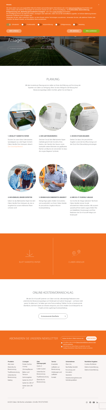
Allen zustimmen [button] (91, 31)
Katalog (10, 380)
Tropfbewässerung (14, 372)
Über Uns (69, 364)
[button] (98, 4)
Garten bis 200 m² (28, 383)
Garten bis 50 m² (27, 380)
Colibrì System (41, 369)
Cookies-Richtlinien (90, 364)
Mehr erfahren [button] (13, 31)
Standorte (69, 375)
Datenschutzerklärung (91, 367)
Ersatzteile (54, 364)
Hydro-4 (39, 366)
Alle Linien (11, 364)
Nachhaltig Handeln (72, 367)
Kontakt (53, 377)
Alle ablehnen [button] (74, 31)
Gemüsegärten (27, 377)
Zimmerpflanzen (27, 369)
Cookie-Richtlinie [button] (57, 11)
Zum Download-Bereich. (15, 146)
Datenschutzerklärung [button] (75, 8)
